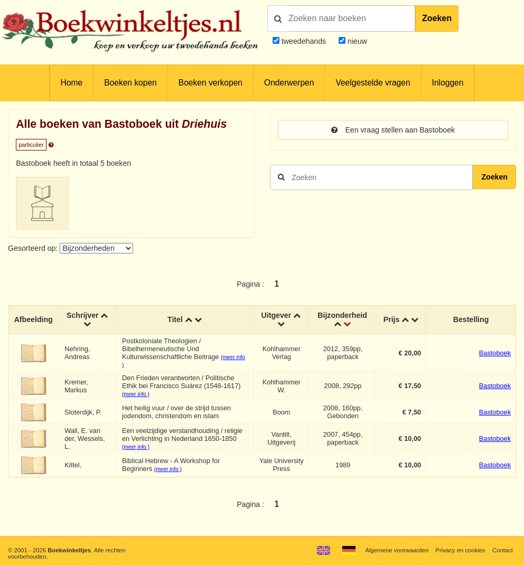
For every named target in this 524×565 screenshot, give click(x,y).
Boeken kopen (130, 82)
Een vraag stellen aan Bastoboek (393, 130)
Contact (502, 550)
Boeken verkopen (210, 82)
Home (72, 82)
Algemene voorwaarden (397, 550)
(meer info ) (135, 394)
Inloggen (448, 82)
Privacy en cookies (460, 550)
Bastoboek (495, 353)
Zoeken (437, 18)
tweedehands (304, 41)
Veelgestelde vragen (372, 82)
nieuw (356, 41)
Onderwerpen (289, 82)
